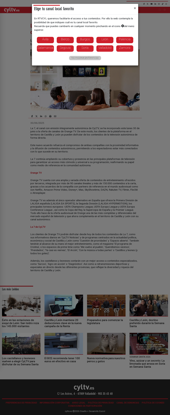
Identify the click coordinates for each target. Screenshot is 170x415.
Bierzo (65, 39)
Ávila (45, 39)
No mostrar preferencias (85, 57)
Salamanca (45, 48)
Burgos (85, 39)
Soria (85, 48)
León (105, 39)
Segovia (65, 48)
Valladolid (104, 48)
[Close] (135, 8)
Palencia (124, 39)
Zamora (124, 48)
